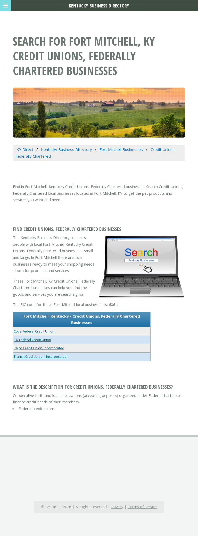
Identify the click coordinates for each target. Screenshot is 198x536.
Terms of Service (142, 506)
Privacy (117, 506)
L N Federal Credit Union (32, 339)
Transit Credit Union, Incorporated (40, 356)
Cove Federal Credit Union (34, 331)
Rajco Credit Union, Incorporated (39, 348)
